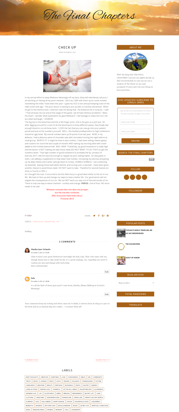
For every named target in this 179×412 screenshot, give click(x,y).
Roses (75, 405)
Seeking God (45, 389)
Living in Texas (31, 389)
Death (78, 385)
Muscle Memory (64, 405)
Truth (28, 381)
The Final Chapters (89, 16)
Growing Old (31, 393)
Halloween (46, 401)
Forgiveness (73, 377)
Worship (59, 410)
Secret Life (84, 405)
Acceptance (49, 393)
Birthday (58, 385)
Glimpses (29, 401)
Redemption (49, 222)
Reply (107, 272)
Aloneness (98, 389)
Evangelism (66, 397)
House (69, 401)
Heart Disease (58, 401)
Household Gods (82, 401)
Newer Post (33, 360)
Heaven (66, 381)
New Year (41, 385)
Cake (98, 393)
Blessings (69, 385)
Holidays (75, 381)
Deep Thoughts (32, 377)
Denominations (53, 397)
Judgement (95, 401)
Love (63, 377)
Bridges (67, 393)
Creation (44, 377)
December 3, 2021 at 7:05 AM (40, 252)
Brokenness (77, 393)
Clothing (30, 397)
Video (28, 410)
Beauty (50, 385)
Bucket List (89, 393)
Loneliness (30, 385)
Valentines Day (86, 389)
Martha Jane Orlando (40, 249)
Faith (59, 381)
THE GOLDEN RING (132, 244)
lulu (33, 278)
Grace (83, 377)
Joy (40, 393)
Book (36, 381)
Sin (57, 222)
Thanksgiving (87, 381)
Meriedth (29, 405)
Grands (94, 385)
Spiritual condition (100, 405)
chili (67, 410)
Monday (39, 405)
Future (98, 381)
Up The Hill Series (70, 389)
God (37, 401)
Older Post (102, 360)
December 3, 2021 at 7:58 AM (40, 281)
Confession (37, 222)
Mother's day (50, 405)
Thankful (57, 389)
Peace (51, 381)
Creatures (40, 397)
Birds (59, 393)
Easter (86, 385)
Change (44, 381)
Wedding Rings (39, 410)
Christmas (55, 377)
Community (97, 377)
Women (50, 410)
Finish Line (78, 397)
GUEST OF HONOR (132, 257)
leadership (75, 410)
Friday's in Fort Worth (94, 397)
